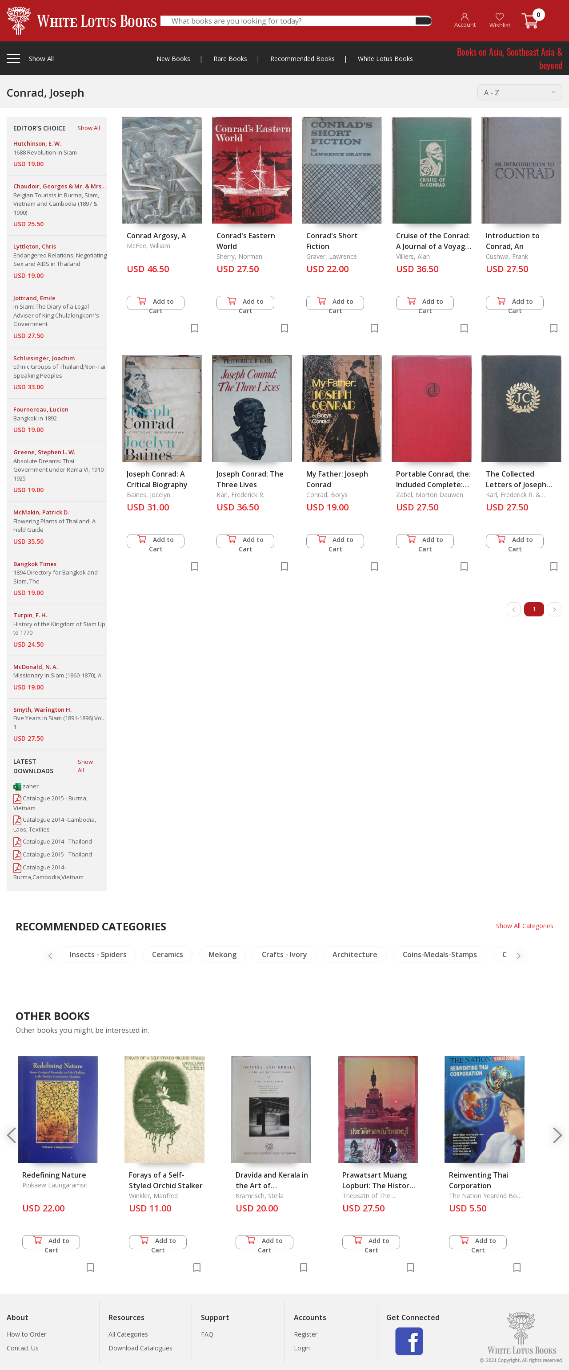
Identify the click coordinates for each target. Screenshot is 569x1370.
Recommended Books (302, 58)
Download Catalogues (140, 1348)
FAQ (207, 1334)
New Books (173, 58)
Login (302, 1348)
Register (305, 1334)
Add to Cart (155, 303)
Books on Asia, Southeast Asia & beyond (509, 58)
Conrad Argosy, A (156, 236)
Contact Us (23, 1348)
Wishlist (499, 21)
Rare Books (230, 58)
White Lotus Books (385, 58)
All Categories (128, 1334)
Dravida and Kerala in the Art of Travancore (272, 1185)
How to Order (26, 1334)
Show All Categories (524, 925)
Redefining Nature (54, 1175)
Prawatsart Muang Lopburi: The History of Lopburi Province (377, 1185)
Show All (88, 128)
